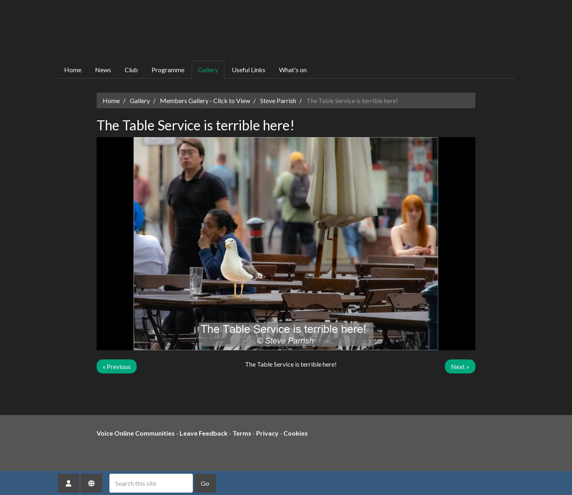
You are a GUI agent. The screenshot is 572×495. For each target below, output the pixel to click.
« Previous (117, 366)
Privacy (267, 433)
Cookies (295, 433)
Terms (241, 433)
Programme (168, 69)
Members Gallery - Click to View (205, 100)
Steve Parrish (278, 100)
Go (205, 483)
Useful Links (248, 69)
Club (131, 69)
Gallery (208, 69)
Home (72, 69)
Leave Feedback (204, 433)
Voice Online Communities (136, 433)
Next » (460, 366)
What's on (293, 69)
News (103, 69)
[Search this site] (151, 483)
